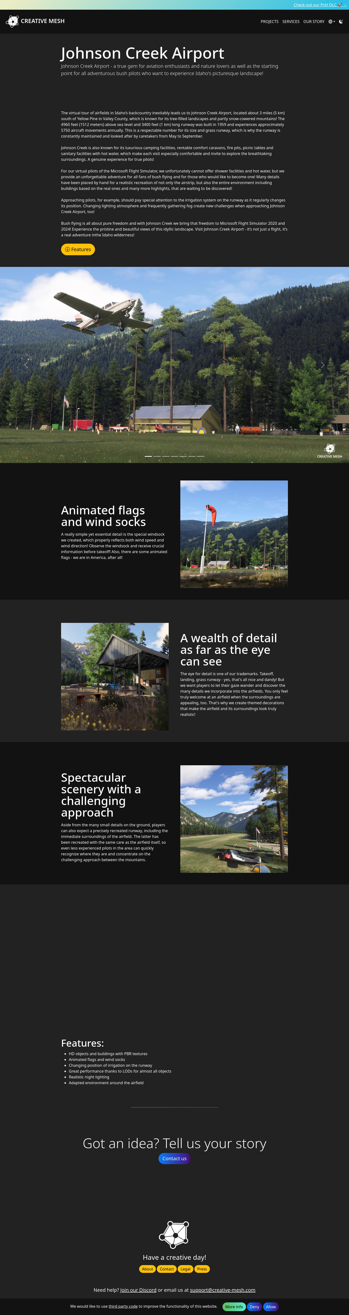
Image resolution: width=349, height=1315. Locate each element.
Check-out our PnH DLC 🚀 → (320, 5)
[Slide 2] (165, 456)
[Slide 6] (200, 456)
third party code (123, 1306)
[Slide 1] (157, 456)
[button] (331, 21)
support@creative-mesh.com (222, 1290)
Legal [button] (185, 1269)
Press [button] (202, 1269)
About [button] (147, 1269)
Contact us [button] (174, 1158)
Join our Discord (138, 1290)
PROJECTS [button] (269, 21)
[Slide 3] (174, 456)
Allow (271, 1306)
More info (234, 1306)
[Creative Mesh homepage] (130, 21)
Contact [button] (167, 1269)
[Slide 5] (192, 456)
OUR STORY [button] (314, 21)
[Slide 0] (148, 456)
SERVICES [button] (290, 21)
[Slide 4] (183, 456)
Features (78, 249)
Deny (254, 1306)
